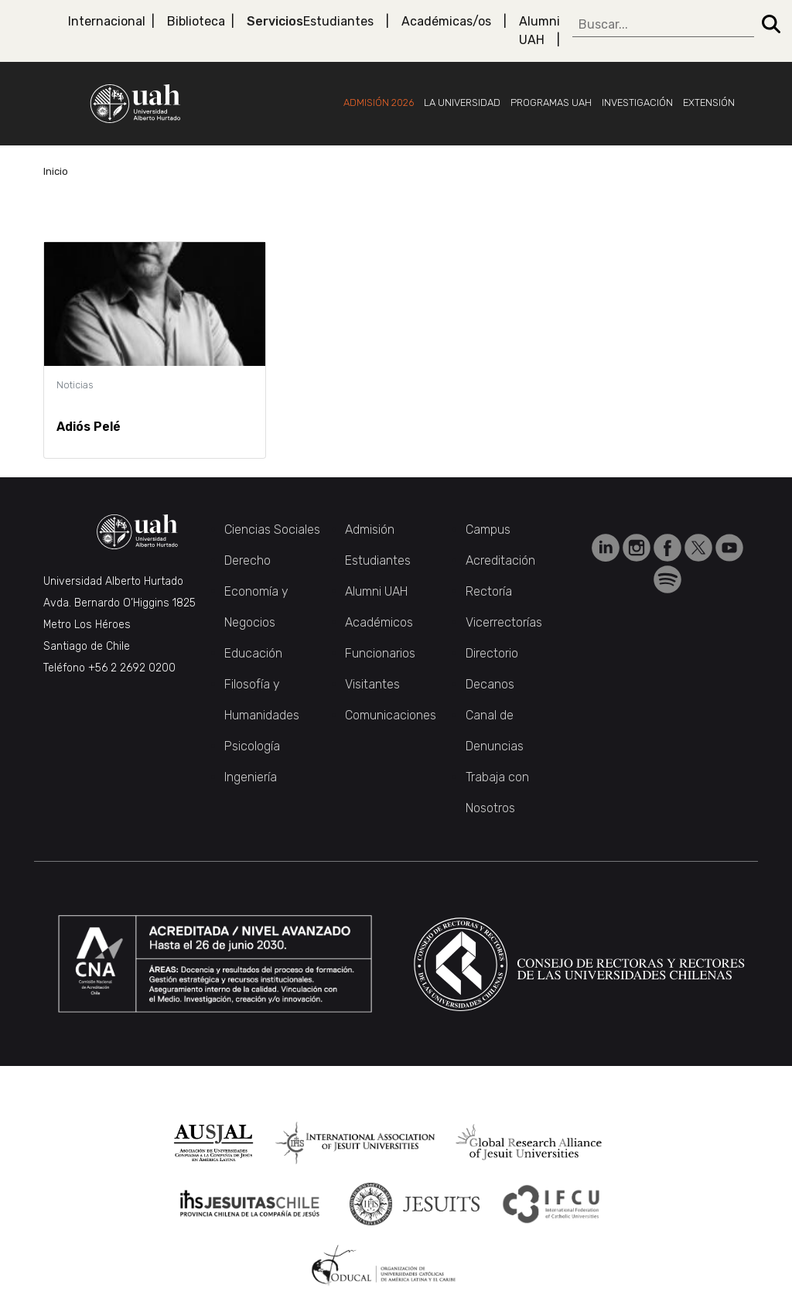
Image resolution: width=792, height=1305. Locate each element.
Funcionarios (380, 653)
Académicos (379, 622)
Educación (253, 653)
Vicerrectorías (504, 622)
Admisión (369, 529)
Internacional (106, 21)
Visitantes (372, 684)
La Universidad (462, 102)
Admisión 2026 (378, 102)
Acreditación (500, 560)
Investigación (637, 102)
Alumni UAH (539, 30)
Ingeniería (250, 777)
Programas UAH (551, 102)
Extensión (709, 102)
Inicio (55, 171)
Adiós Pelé (88, 426)
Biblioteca (196, 21)
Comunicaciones (390, 715)
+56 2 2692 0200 (132, 668)
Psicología (252, 746)
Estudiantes (338, 21)
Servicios (275, 21)
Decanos (490, 684)
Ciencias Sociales (272, 529)
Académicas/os (446, 21)
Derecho (247, 560)
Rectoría (489, 591)
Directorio (492, 653)
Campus (488, 529)
